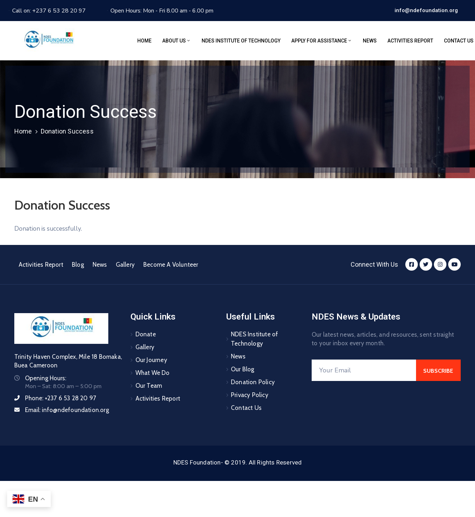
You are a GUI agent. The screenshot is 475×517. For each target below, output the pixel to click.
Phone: (61, 398)
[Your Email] (364, 370)
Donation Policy (253, 382)
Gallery (125, 264)
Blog (78, 264)
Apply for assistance (321, 41)
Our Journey (151, 359)
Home (144, 41)
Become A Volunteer (170, 264)
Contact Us (246, 407)
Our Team (148, 385)
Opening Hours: (45, 378)
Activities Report (410, 41)
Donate (145, 334)
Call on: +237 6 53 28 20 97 (49, 11)
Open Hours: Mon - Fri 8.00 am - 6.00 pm (161, 11)
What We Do (152, 372)
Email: (67, 409)
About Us (176, 41)
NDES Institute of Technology (241, 41)
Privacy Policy (249, 394)
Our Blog (242, 369)
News (370, 41)
